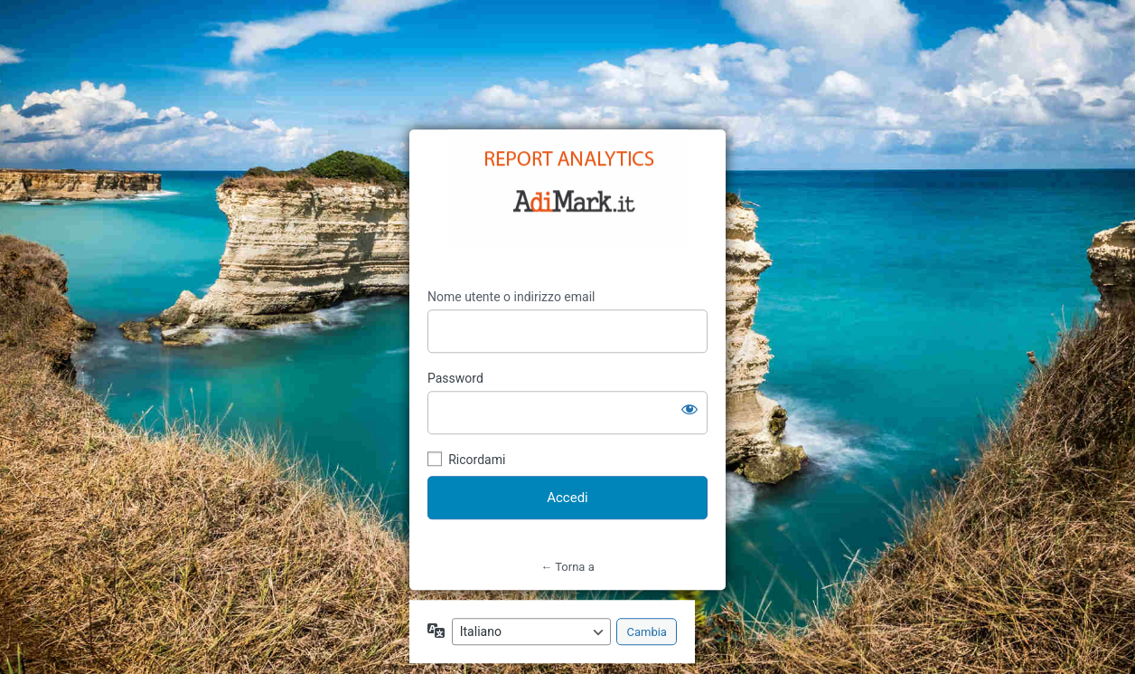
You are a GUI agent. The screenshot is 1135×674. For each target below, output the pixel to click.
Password (455, 378)
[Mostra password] (689, 409)
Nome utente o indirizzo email (511, 297)
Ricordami (476, 459)
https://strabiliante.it (567, 188)
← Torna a (567, 567)
